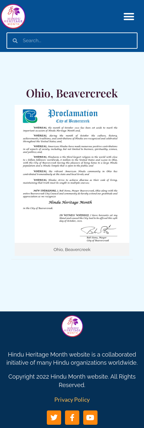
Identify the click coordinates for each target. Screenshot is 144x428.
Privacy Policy (72, 399)
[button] (128, 16)
